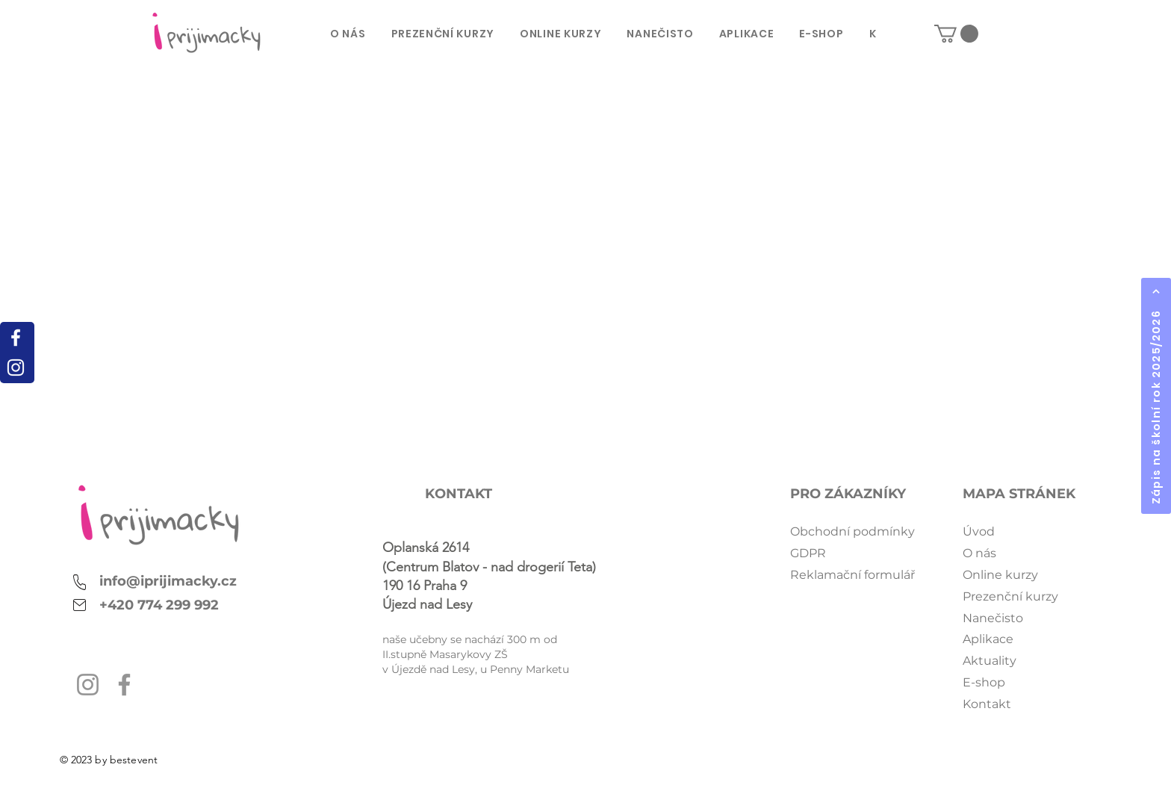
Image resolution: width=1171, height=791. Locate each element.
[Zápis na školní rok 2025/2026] (1156, 396)
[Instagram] (87, 684)
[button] (956, 34)
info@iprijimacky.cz (168, 581)
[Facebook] (124, 684)
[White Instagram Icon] (15, 367)
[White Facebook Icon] (15, 337)
